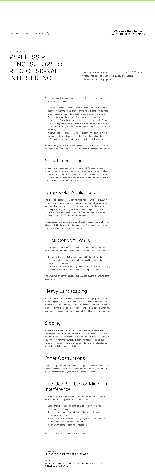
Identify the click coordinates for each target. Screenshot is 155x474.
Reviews (39, 33)
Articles (13, 33)
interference (67, 433)
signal (86, 433)
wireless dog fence (92, 98)
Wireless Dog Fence (128, 31)
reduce (78, 433)
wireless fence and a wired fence (83, 117)
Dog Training (26, 33)
